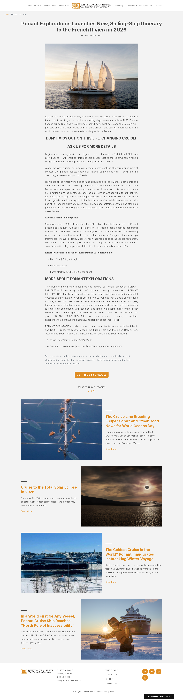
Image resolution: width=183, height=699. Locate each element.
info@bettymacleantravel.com (69, 680)
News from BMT (146, 6)
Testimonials (112, 683)
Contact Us (111, 674)
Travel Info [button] (131, 6)
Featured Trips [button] (49, 6)
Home (29, 6)
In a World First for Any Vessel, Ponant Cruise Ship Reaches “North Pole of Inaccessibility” (48, 621)
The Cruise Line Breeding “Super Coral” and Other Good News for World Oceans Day (132, 421)
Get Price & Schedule (91, 374)
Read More (111, 449)
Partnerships (119, 6)
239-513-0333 (63, 677)
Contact (158, 6)
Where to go (63, 6)
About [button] (36, 6)
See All (91, 391)
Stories (109, 679)
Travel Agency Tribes (106, 692)
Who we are (111, 670)
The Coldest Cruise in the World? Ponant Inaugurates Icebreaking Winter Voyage (129, 554)
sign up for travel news (159, 696)
